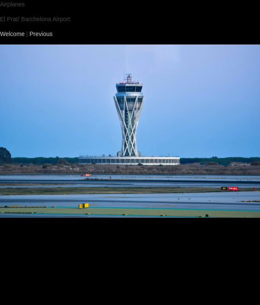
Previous (41, 33)
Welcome (12, 33)
